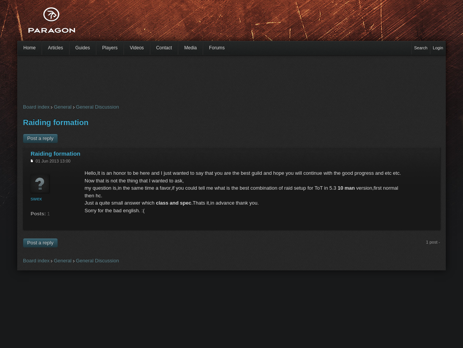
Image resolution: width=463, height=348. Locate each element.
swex (36, 199)
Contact (164, 47)
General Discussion (97, 107)
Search (420, 48)
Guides (82, 47)
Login (438, 48)
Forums (217, 47)
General (63, 107)
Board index (36, 107)
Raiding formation (55, 122)
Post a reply (40, 138)
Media (190, 47)
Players (109, 47)
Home (29, 47)
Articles (55, 47)
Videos (137, 47)
